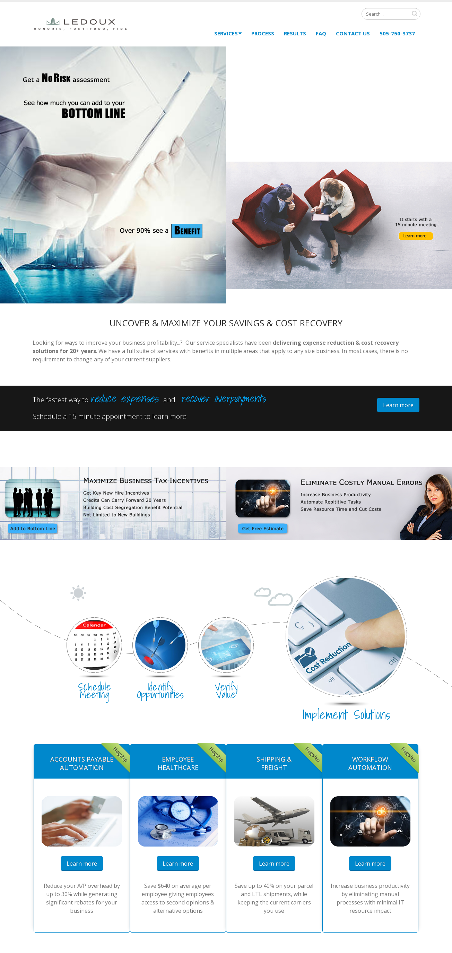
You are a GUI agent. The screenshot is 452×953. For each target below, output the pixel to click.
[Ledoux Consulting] (81, 23)
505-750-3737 (397, 33)
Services (228, 33)
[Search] (391, 14)
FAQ (321, 33)
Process (262, 33)
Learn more (398, 405)
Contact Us (353, 33)
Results (295, 33)
